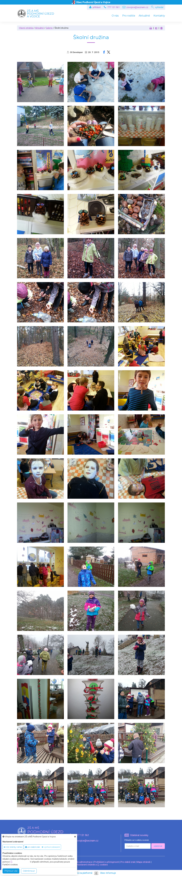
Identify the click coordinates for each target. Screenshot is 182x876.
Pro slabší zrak (128, 862)
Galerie (49, 28)
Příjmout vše (10, 871)
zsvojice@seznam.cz (137, 7)
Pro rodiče (128, 15)
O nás (115, 15)
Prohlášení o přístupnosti (106, 862)
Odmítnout (29, 871)
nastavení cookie (19, 862)
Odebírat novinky (139, 835)
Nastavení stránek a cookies (91, 864)
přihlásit (97, 7)
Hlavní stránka (26, 28)
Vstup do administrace (81, 862)
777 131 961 (113, 7)
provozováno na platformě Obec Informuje (91, 873)
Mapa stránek (143, 862)
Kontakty (159, 15)
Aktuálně (144, 15)
